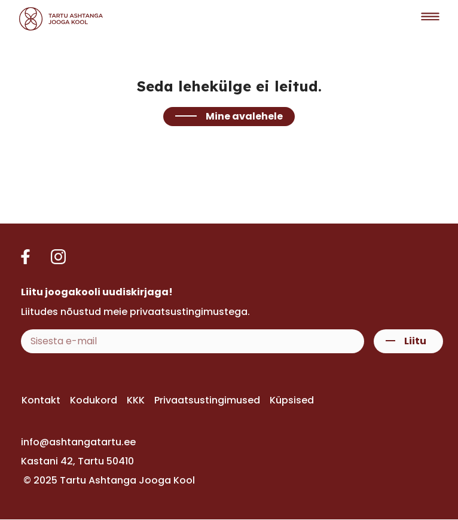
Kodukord (93, 400)
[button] (429, 19)
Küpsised (292, 400)
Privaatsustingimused (207, 400)
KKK (136, 400)
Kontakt (41, 400)
